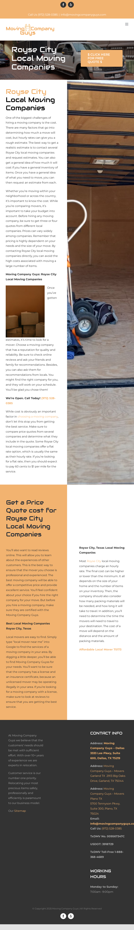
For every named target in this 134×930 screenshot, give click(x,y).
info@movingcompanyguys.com (83, 14)
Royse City (94, 561)
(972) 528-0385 (112, 828)
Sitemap (20, 810)
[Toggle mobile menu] (127, 24)
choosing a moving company (38, 416)
